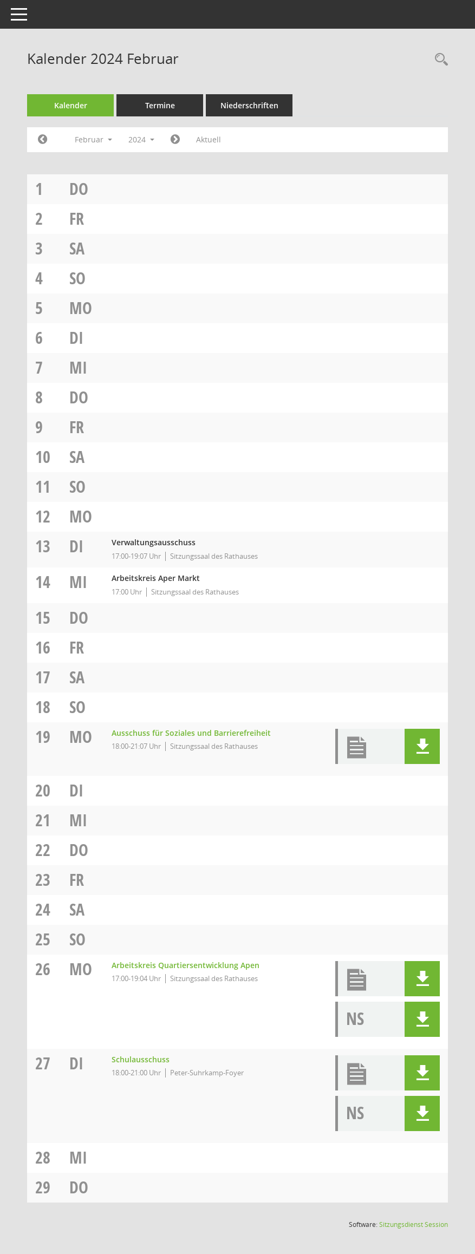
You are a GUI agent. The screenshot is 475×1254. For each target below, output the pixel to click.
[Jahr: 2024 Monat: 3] (175, 139)
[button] (422, 746)
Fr (76, 218)
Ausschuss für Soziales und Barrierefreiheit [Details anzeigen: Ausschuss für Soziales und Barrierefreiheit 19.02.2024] (191, 733)
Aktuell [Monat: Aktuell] (208, 139)
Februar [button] (93, 139)
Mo (80, 308)
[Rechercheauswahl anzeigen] (439, 60)
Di (76, 337)
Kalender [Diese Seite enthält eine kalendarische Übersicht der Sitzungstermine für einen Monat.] (70, 105)
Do (78, 189)
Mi (78, 367)
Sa (76, 248)
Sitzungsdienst (413, 1224)
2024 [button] (141, 139)
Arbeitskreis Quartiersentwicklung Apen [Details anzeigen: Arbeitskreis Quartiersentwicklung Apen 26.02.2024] (185, 965)
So (77, 278)
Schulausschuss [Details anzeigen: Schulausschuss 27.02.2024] (141, 1059)
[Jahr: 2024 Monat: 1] (42, 139)
